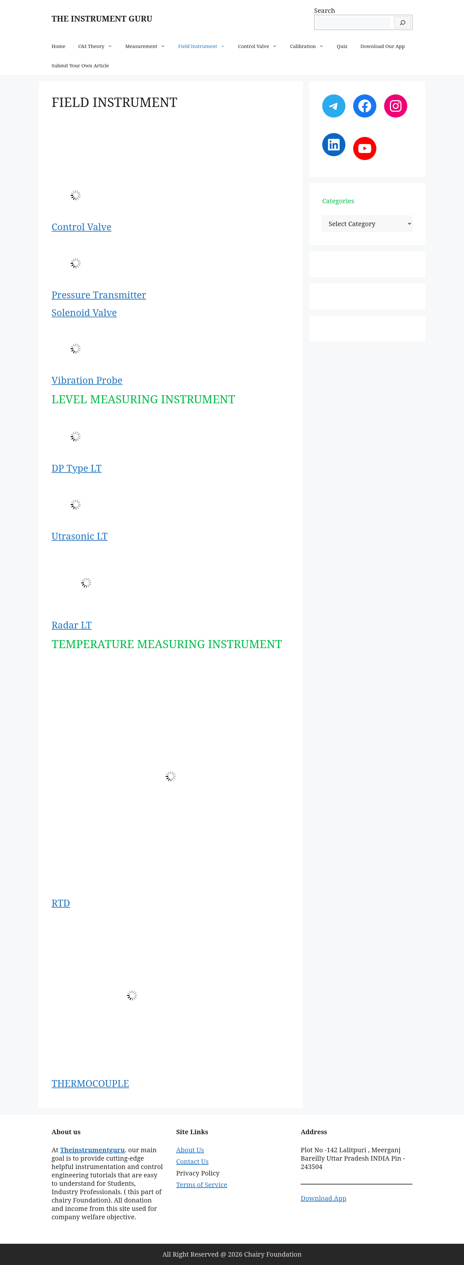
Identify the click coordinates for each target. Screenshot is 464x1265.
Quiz (342, 46)
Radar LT (72, 624)
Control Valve (261, 46)
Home (58, 46)
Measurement (148, 46)
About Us (190, 1149)
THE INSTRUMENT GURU (102, 18)
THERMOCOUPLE (90, 1083)
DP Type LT (77, 468)
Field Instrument (205, 46)
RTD (61, 902)
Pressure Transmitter (99, 294)
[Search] (402, 22)
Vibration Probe (87, 380)
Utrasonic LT (80, 536)
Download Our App (383, 46)
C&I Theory (98, 46)
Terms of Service (201, 1184)
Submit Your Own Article (80, 65)
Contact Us (192, 1161)
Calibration (310, 46)
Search (324, 10)
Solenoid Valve (84, 312)
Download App (323, 1198)
